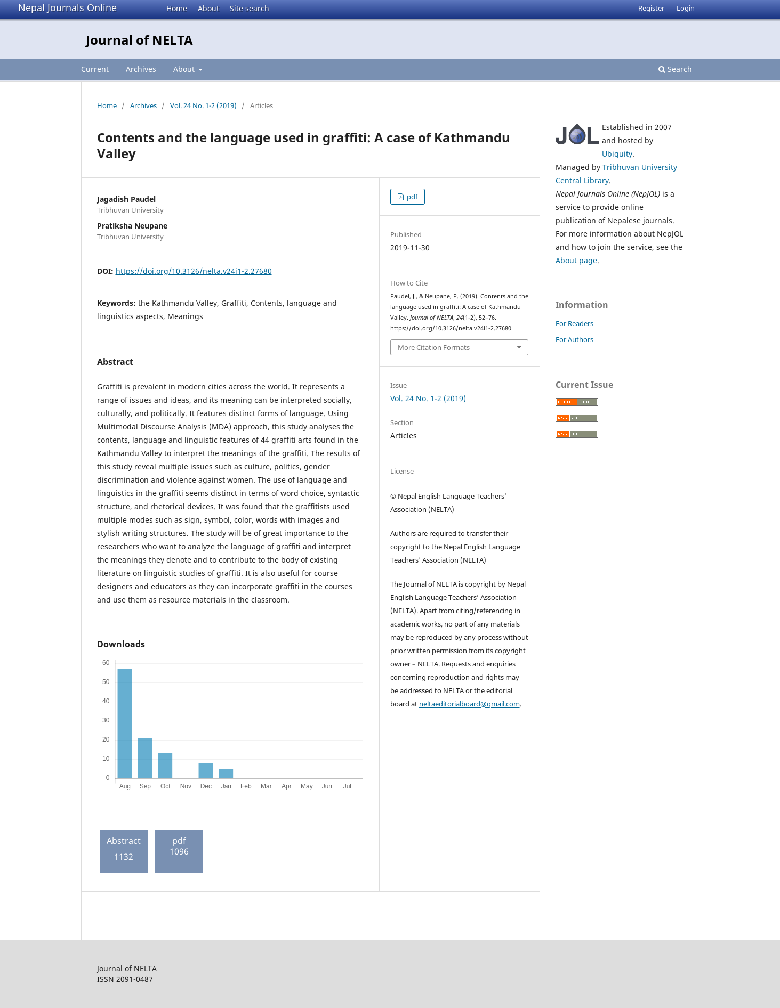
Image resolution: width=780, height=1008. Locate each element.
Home (176, 8)
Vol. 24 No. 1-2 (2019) (203, 105)
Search (675, 69)
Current (95, 69)
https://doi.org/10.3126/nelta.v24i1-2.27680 (194, 271)
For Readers (574, 323)
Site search (249, 8)
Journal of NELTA (139, 39)
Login (686, 8)
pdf (411, 196)
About (208, 8)
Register (651, 8)
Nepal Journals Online (67, 7)
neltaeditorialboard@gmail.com (469, 704)
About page (576, 260)
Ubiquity (617, 154)
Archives (141, 69)
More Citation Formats (434, 347)
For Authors (574, 339)
